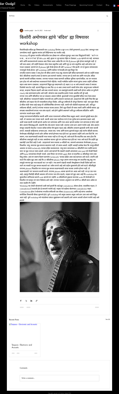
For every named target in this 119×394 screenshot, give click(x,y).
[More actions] (98, 30)
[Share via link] (37, 301)
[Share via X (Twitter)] (26, 301)
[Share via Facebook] (21, 301)
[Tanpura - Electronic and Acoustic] (24, 332)
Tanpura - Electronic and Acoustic (22, 346)
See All (108, 319)
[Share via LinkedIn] (31, 301)
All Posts (11, 16)
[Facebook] (114, 6)
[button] (107, 16)
